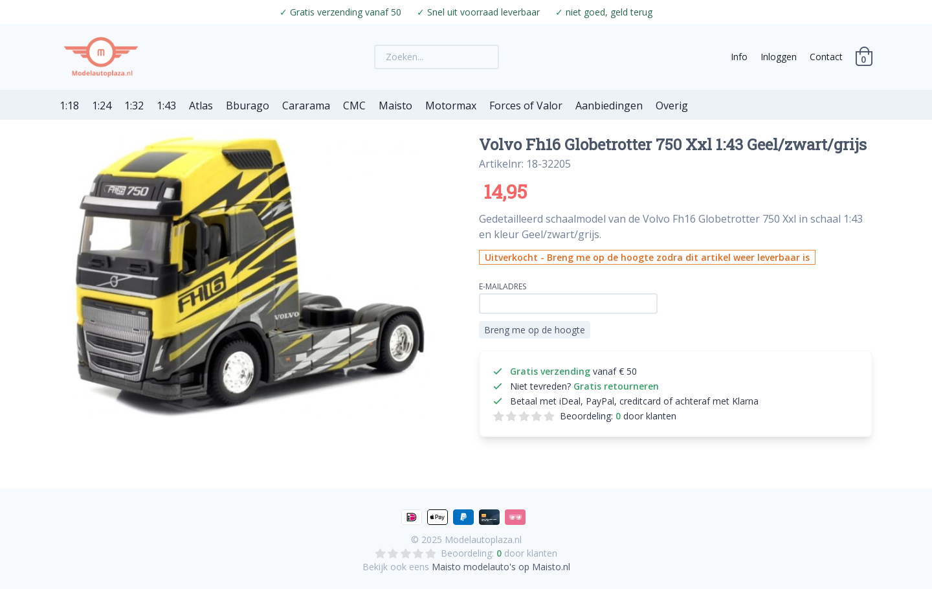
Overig (672, 105)
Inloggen (778, 56)
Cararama (306, 105)
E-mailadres (502, 286)
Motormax (450, 105)
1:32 (134, 105)
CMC (354, 105)
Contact (826, 56)
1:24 (101, 105)
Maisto (395, 105)
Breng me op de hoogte (534, 330)
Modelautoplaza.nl (483, 539)
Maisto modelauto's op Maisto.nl (501, 567)
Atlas (201, 105)
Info (739, 56)
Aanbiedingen (609, 105)
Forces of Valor (525, 105)
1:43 (166, 105)
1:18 (69, 105)
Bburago (247, 105)
